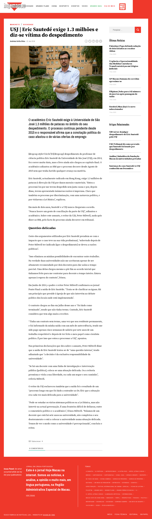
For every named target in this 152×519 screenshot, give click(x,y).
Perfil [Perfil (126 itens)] (118, 497)
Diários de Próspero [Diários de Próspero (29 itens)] (136, 479)
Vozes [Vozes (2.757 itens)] (98, 505)
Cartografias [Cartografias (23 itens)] (109, 475)
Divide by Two (49, 515)
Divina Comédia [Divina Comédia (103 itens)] (105, 479)
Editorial (134, 514)
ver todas (30, 495)
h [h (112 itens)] (136, 490)
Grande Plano (61, 7)
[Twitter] (89, 41)
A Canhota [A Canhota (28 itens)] (89, 471)
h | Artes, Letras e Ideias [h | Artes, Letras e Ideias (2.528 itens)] (94, 494)
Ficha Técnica (121, 514)
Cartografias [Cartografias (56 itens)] (97, 475)
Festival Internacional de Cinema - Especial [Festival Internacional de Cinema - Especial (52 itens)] (113, 486)
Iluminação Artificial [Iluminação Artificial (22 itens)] (112, 494)
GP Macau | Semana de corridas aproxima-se (124, 80)
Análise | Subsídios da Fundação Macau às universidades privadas (125, 157)
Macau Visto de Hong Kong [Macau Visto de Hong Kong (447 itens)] (95, 497)
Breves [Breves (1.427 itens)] (88, 475)
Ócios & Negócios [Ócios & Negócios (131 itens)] (108, 505)
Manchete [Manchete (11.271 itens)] (109, 497)
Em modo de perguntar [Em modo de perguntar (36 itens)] (102, 482)
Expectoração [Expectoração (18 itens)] (91, 486)
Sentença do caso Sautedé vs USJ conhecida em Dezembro (124, 167)
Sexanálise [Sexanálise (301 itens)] (100, 501)
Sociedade (47, 7)
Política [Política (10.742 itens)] (144, 497)
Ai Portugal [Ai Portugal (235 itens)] (99, 471)
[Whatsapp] (97, 41)
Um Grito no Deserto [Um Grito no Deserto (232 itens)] (136, 501)
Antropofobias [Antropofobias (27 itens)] (111, 471)
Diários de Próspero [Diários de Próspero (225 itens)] (120, 479)
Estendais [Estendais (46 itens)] (125, 482)
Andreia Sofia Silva (17, 41)
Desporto (83, 7)
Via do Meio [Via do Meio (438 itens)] (90, 505)
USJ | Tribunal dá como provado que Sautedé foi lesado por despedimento (124, 146)
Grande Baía (115, 7)
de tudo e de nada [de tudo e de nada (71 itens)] (92, 479)
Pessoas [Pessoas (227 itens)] (136, 497)
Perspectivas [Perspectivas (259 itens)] (126, 497)
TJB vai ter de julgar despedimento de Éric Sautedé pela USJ (124, 134)
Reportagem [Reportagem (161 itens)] (90, 501)
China (73, 7)
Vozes (103, 7)
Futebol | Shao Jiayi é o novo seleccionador (122, 107)
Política (36, 7)
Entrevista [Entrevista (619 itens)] (116, 482)
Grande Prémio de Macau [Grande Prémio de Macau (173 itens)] (125, 490)
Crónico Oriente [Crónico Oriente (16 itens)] (132, 475)
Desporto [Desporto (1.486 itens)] (143, 475)
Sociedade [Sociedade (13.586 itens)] (109, 501)
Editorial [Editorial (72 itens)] (89, 482)
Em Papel (144, 514)
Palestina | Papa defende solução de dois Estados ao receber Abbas (125, 48)
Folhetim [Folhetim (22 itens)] (89, 490)
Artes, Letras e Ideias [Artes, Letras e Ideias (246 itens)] (136, 471)
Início (109, 514)
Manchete (15, 24)
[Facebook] (86, 41)
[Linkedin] (93, 41)
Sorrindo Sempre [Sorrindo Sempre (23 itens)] (121, 501)
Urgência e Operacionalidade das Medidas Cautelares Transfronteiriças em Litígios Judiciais (123, 65)
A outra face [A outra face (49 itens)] (122, 471)
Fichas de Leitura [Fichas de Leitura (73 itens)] (137, 486)
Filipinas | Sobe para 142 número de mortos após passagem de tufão (125, 94)
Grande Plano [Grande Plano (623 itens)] (109, 490)
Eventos (94, 7)
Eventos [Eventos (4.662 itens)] (134, 482)
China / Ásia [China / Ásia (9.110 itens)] (120, 475)
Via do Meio (128, 7)
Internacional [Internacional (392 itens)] (127, 494)
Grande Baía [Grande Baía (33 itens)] (98, 490)
